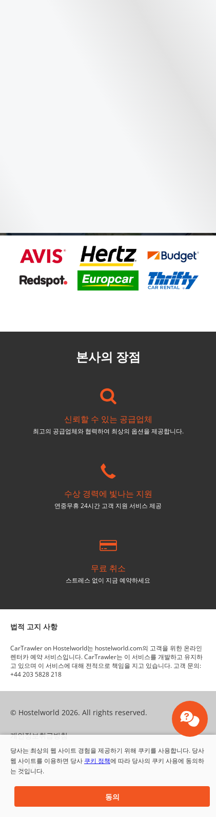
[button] (112, 796)
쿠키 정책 (97, 760)
